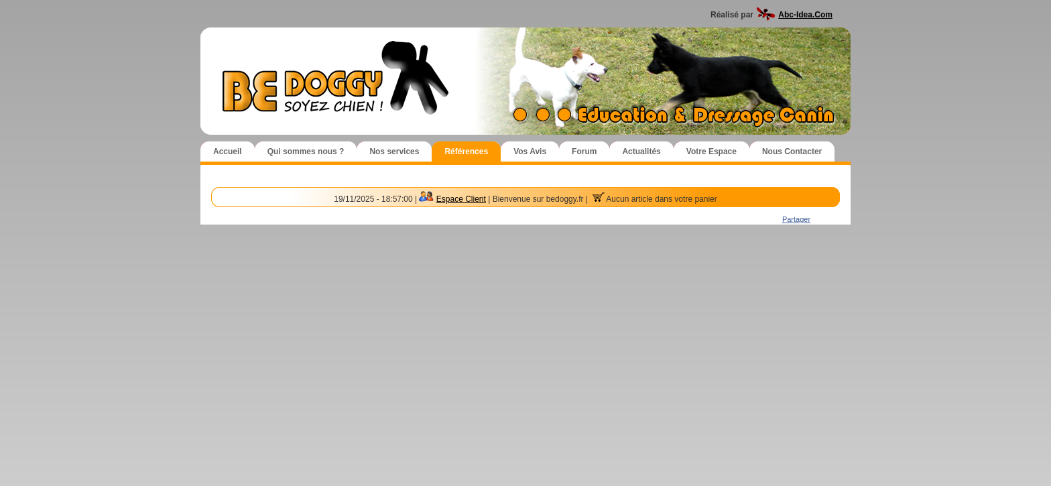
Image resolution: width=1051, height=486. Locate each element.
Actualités (641, 151)
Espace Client (461, 199)
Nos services (394, 151)
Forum (584, 151)
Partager (796, 219)
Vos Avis (529, 151)
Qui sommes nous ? (306, 151)
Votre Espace (711, 151)
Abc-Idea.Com (805, 14)
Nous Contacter (792, 151)
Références (466, 151)
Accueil (227, 151)
